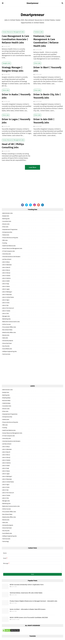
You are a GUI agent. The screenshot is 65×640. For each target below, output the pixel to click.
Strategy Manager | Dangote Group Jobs (12, 69)
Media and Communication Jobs (11, 321)
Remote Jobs (5, 335)
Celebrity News (6, 403)
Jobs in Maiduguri (7, 291)
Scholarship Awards (7, 340)
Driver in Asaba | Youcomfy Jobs (16, 96)
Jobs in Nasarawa (7, 294)
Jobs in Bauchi (6, 267)
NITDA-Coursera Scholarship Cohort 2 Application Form (27, 584)
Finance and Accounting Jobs (10, 237)
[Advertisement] (32, 185)
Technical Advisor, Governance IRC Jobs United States (26, 593)
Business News (6, 400)
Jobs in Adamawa (7, 264)
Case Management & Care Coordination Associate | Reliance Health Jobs (15, 39)
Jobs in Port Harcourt (8, 308)
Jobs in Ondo (5, 302)
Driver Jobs (37, 63)
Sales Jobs (5, 338)
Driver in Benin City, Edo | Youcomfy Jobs (47, 96)
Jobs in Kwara (6, 286)
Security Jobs (5, 346)
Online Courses (6, 324)
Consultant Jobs (6, 221)
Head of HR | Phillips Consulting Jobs (13, 146)
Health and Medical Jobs (9, 245)
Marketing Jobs (6, 319)
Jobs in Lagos (6, 289)
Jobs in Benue (6, 270)
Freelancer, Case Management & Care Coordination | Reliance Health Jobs (45, 41)
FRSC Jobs (5, 240)
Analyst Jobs (5, 216)
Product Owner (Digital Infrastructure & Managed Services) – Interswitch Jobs (33, 601)
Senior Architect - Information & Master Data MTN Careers (27, 609)
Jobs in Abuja (6, 262)
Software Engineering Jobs (9, 351)
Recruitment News (7, 329)
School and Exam (7, 343)
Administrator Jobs (7, 213)
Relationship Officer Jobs (9, 332)
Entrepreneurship (7, 232)
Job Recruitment (6, 259)
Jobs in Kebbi (6, 281)
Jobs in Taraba (6, 310)
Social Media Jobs (7, 348)
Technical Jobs (6, 354)
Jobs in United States (8, 297)
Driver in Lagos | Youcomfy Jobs (16, 121)
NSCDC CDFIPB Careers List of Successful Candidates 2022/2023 (29, 617)
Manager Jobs (6, 316)
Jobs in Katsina (6, 278)
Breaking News (6, 397)
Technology (5, 541)
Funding (4, 243)
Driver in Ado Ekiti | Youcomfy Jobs (43, 121)
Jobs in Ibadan (6, 275)
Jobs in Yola (5, 313)
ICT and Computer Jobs (8, 251)
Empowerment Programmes (9, 229)
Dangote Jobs (6, 63)
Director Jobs (5, 224)
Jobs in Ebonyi (6, 273)
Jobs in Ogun (5, 300)
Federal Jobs (5, 235)
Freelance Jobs (38, 32)
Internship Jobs (6, 254)
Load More (32, 167)
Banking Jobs (6, 218)
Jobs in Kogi (5, 283)
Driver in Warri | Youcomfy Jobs (47, 69)
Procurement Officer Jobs (9, 327)
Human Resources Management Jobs (13, 32)
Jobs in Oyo (5, 305)
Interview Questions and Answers (11, 256)
